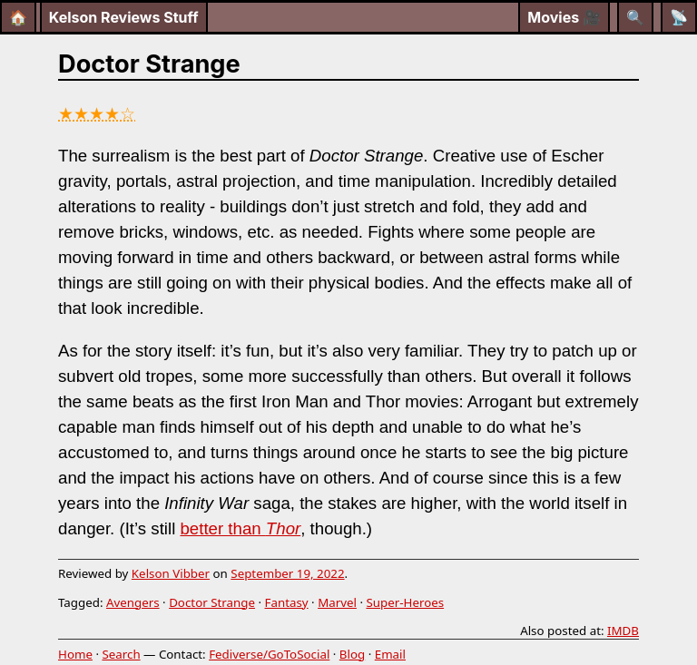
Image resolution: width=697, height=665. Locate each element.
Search (121, 654)
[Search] (635, 17)
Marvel (337, 602)
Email (390, 654)
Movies (564, 17)
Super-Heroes (405, 602)
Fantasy (287, 602)
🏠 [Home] (18, 17)
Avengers (133, 602)
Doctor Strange (212, 602)
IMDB (623, 630)
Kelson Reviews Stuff (124, 17)
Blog (352, 654)
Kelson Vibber (171, 573)
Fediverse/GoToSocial (269, 654)
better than (240, 528)
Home (75, 654)
